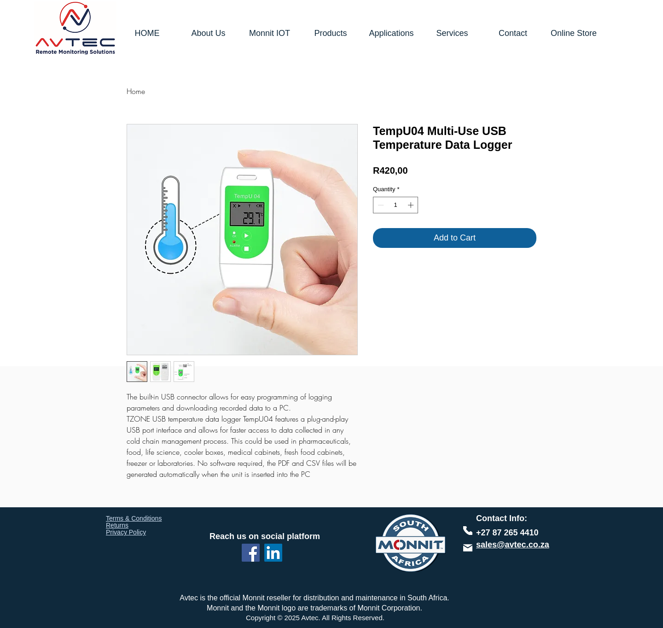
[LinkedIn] (273, 553)
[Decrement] (379, 205)
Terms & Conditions (134, 518)
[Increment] (411, 205)
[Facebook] (251, 553)
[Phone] (467, 530)
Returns (117, 525)
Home (136, 91)
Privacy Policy (126, 532)
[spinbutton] (395, 205)
